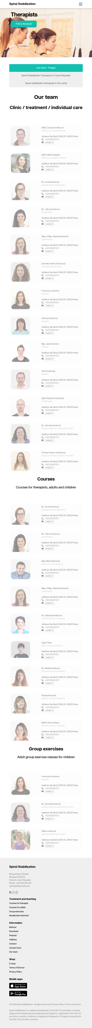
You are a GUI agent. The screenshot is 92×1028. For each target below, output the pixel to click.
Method (12, 927)
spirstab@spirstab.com (19, 886)
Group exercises (16, 912)
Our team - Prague (46, 68)
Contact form (15, 948)
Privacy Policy (15, 972)
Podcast (13, 936)
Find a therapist (24, 24)
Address (13, 940)
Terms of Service (16, 968)
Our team (13, 952)
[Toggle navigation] (80, 4)
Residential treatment (19, 916)
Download (13, 931)
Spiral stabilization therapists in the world (46, 83)
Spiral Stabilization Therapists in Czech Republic (46, 75)
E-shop (12, 964)
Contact (13, 944)
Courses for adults (17, 908)
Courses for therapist (18, 903)
